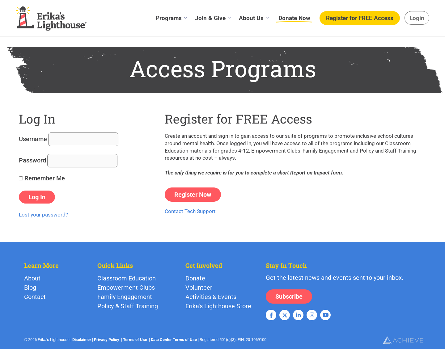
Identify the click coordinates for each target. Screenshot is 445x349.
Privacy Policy (106, 339)
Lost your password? (43, 215)
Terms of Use (135, 339)
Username (33, 139)
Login (416, 18)
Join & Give (213, 18)
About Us (254, 18)
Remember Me (42, 178)
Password (32, 160)
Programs (171, 18)
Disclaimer (81, 339)
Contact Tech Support (190, 211)
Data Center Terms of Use (174, 339)
